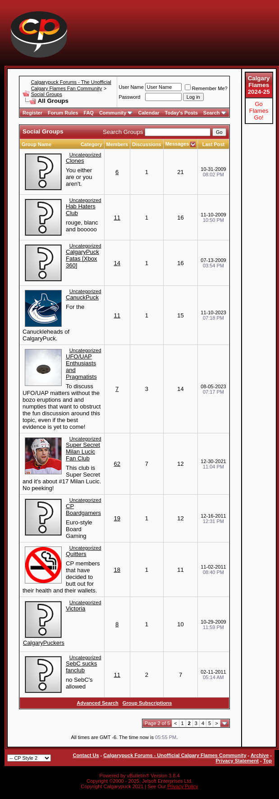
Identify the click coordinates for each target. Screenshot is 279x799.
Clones (75, 160)
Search (214, 112)
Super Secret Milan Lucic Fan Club (83, 451)
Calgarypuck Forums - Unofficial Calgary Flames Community (174, 755)
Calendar (148, 112)
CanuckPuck (82, 297)
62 (117, 463)
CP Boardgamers (83, 509)
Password (129, 97)
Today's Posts (181, 112)
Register (32, 112)
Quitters (76, 554)
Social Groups (46, 94)
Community (116, 112)
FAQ (88, 112)
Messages (177, 144)
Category (91, 144)
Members (117, 144)
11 (117, 217)
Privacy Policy (182, 786)
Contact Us (86, 755)
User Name (131, 87)
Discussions (146, 144)
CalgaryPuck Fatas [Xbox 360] (82, 258)
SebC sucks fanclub (81, 667)
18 (117, 569)
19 (117, 518)
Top (267, 760)
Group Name (36, 144)
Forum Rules (63, 112)
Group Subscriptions (147, 703)
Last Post (213, 144)
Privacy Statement (236, 760)
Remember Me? (206, 88)
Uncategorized (85, 154)
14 (117, 263)
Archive (260, 755)
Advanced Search (97, 703)
